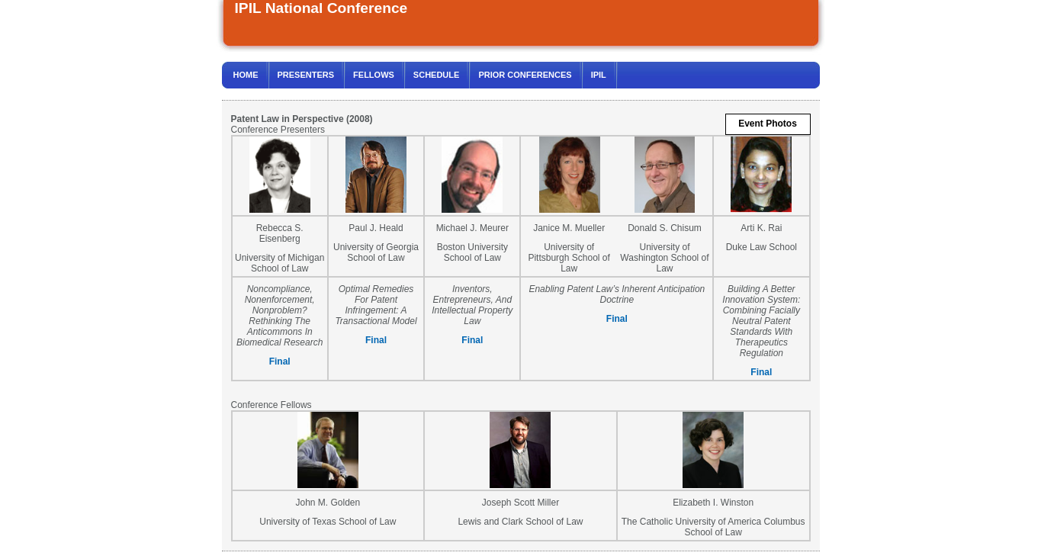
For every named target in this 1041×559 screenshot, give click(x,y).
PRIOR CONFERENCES (524, 74)
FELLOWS (373, 74)
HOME (246, 74)
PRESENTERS (306, 74)
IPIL (598, 74)
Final (280, 361)
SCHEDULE (436, 74)
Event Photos (767, 123)
